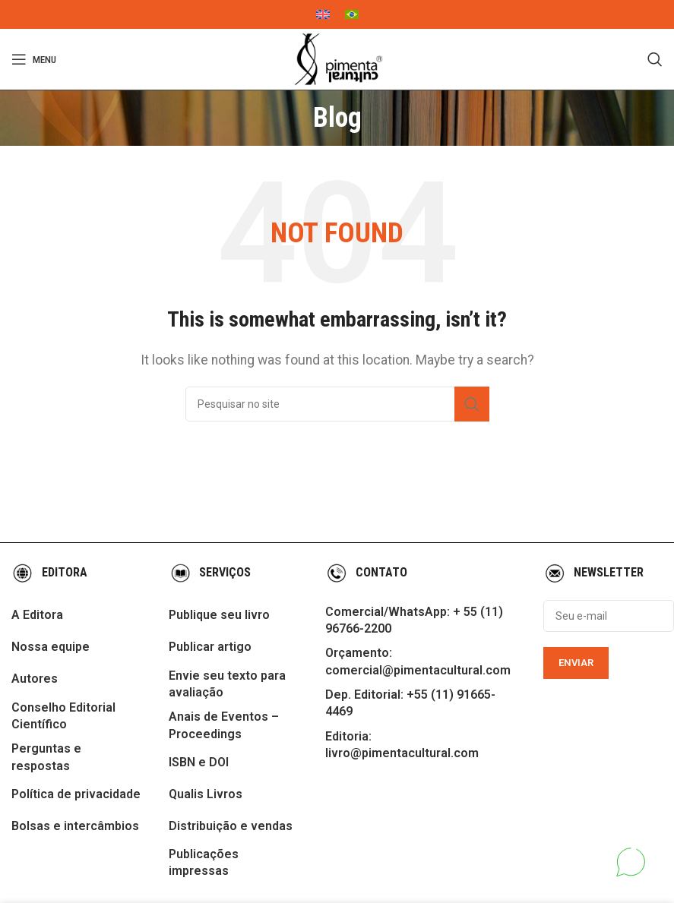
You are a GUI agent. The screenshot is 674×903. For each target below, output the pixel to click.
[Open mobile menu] (34, 59)
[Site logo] (337, 59)
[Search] (655, 59)
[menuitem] (323, 14)
